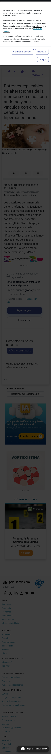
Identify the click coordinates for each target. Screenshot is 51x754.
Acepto (43, 59)
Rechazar (41, 51)
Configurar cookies (22, 51)
